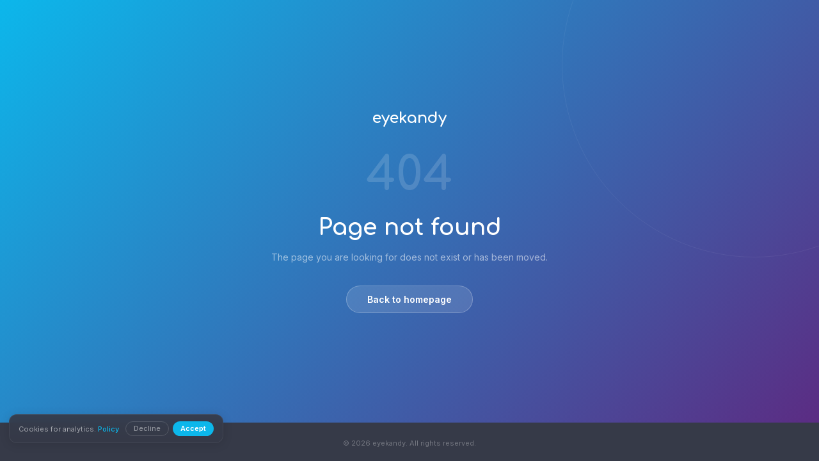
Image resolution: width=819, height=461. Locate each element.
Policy (109, 429)
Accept (194, 428)
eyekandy (409, 118)
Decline (148, 428)
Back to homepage (409, 299)
